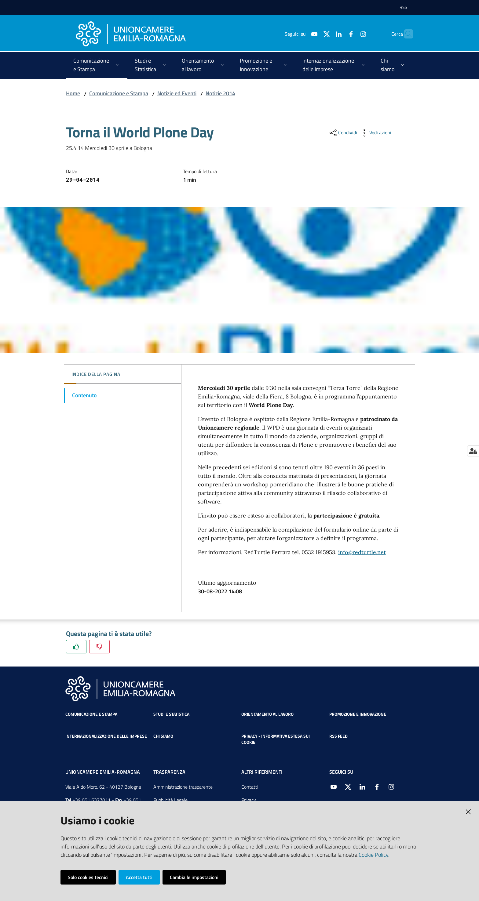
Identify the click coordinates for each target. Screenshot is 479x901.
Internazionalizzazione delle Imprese (106, 736)
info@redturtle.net (362, 552)
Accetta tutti (139, 877)
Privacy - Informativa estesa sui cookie (275, 739)
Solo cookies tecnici (88, 877)
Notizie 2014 (220, 93)
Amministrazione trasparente (183, 786)
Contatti (249, 786)
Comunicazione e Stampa (118, 93)
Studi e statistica (171, 714)
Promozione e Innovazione (357, 714)
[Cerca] (405, 34)
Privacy (248, 800)
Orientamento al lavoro (267, 714)
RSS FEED (338, 736)
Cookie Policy (373, 855)
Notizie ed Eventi (176, 93)
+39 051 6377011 (91, 800)
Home (73, 93)
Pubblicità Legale (170, 800)
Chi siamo (163, 736)
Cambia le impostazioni (194, 877)
